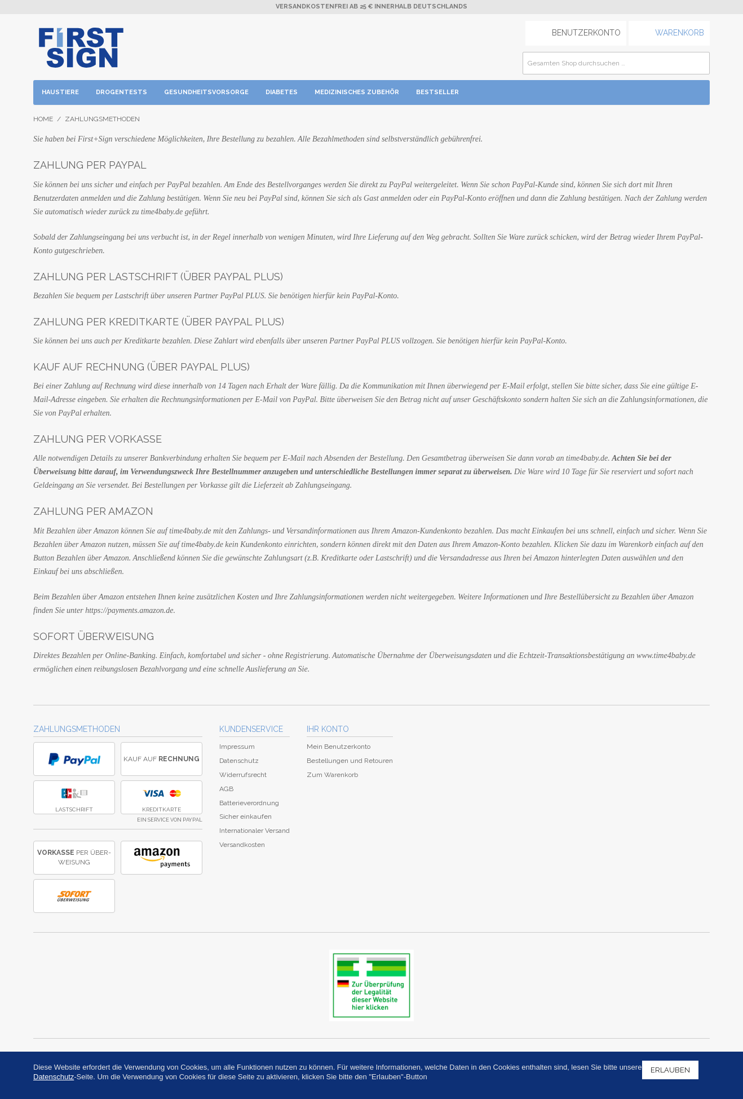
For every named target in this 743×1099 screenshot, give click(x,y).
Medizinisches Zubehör (357, 92)
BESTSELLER (437, 92)
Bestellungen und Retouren (350, 761)
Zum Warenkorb (332, 775)
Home (43, 119)
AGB (226, 789)
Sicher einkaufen (245, 816)
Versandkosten (242, 845)
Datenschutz (239, 761)
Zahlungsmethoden (76, 729)
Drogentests (121, 92)
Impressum (237, 747)
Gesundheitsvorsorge (206, 92)
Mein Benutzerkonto (338, 747)
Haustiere (60, 92)
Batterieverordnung (249, 803)
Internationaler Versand (254, 831)
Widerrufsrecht (243, 775)
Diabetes (282, 92)
